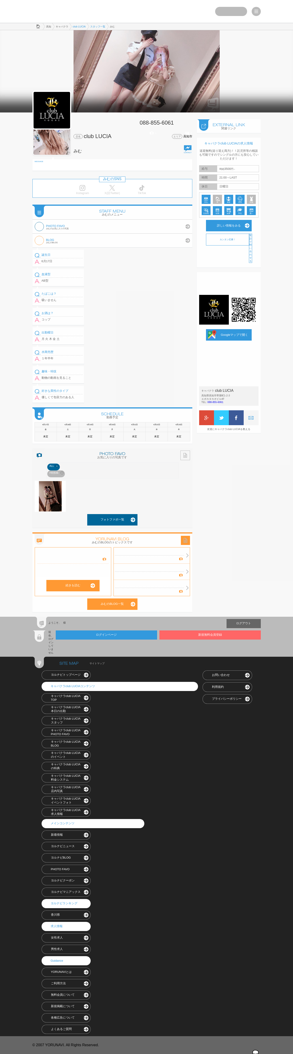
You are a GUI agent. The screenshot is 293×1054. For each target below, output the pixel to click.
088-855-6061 (215, 402)
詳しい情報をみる (229, 225)
